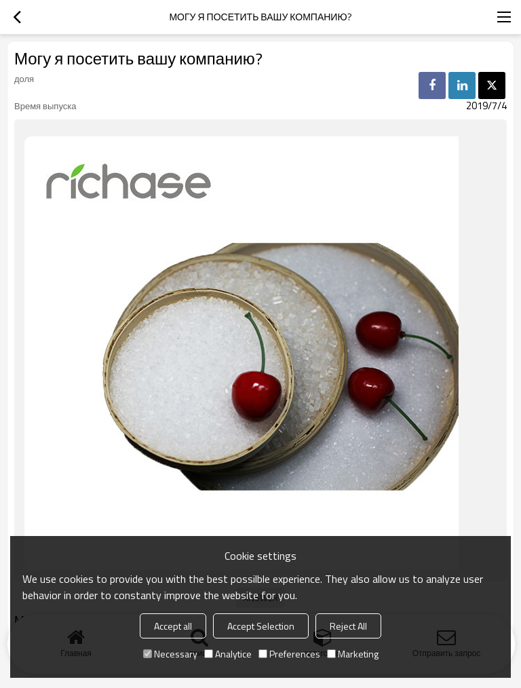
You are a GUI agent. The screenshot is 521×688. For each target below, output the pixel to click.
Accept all (173, 626)
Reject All (348, 626)
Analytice (228, 654)
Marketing (353, 654)
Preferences (289, 654)
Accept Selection (260, 626)
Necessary (170, 654)
